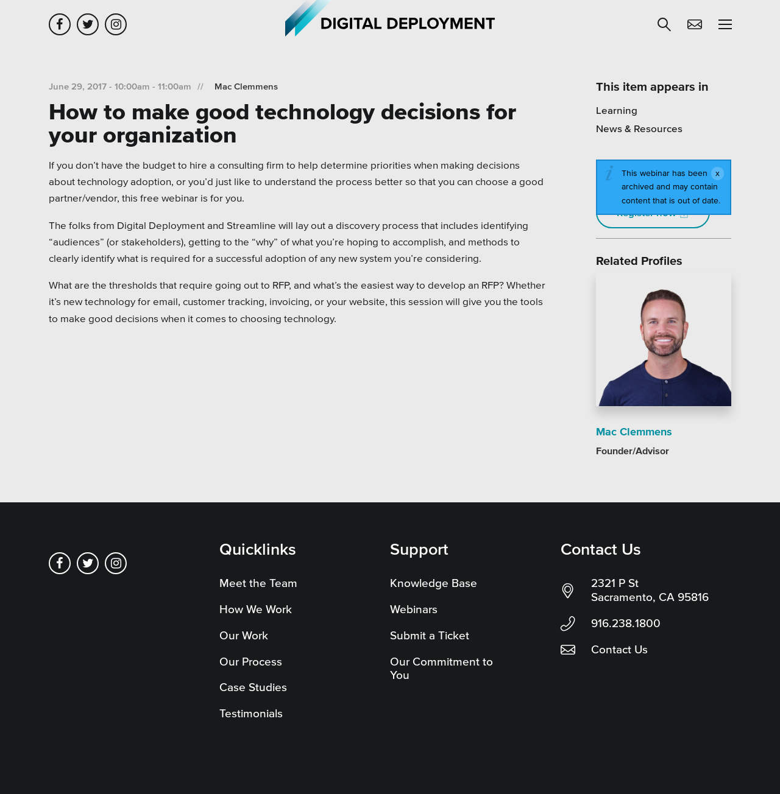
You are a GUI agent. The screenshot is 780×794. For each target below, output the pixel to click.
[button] (664, 24)
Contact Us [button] (694, 24)
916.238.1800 (626, 623)
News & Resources (639, 128)
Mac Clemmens (246, 86)
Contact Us (619, 649)
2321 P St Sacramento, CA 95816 (650, 590)
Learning (616, 110)
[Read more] (663, 341)
